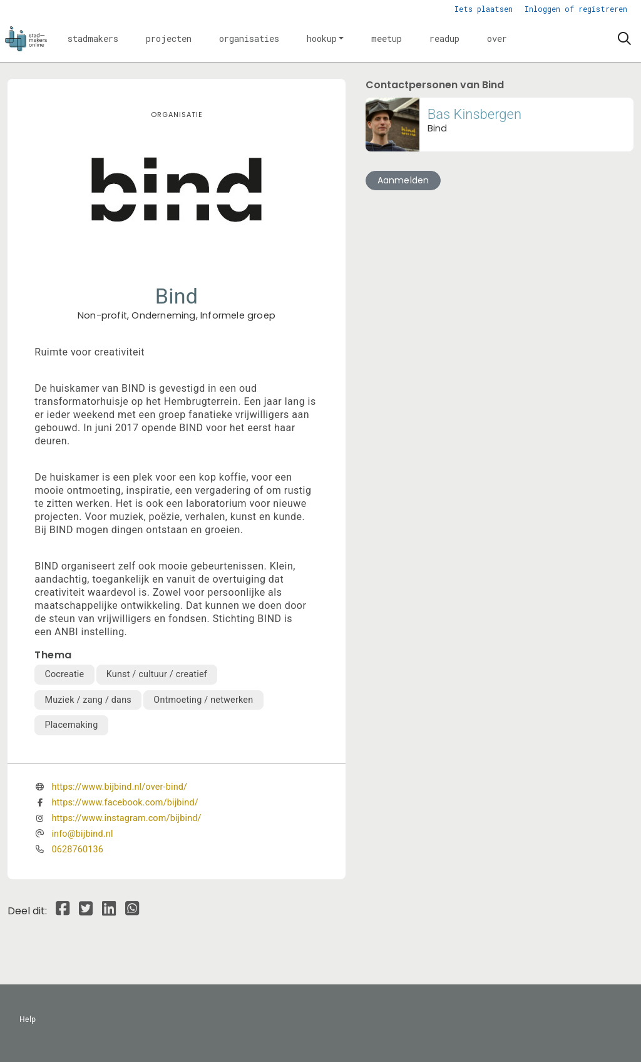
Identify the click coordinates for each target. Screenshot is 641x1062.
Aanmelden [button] (403, 180)
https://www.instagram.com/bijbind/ (126, 818)
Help (27, 1019)
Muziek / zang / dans (87, 700)
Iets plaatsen (483, 9)
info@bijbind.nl (82, 834)
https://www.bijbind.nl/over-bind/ (119, 787)
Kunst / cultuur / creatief (156, 674)
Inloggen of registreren (576, 9)
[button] (93, 39)
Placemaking (71, 725)
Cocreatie (64, 674)
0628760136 (77, 849)
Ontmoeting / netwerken (203, 700)
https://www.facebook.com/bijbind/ (124, 802)
